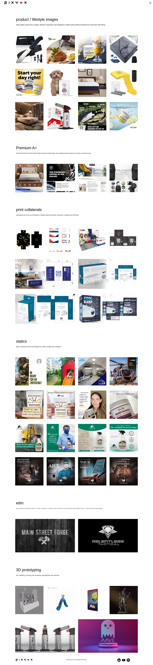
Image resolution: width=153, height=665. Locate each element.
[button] (150, 3)
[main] (76, 23)
